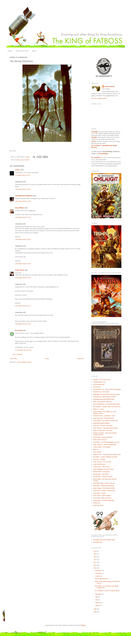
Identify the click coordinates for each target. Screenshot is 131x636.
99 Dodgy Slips (97, 542)
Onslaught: (94, 132)
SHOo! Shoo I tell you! (100, 439)
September (98, 594)
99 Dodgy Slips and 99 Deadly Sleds (103, 399)
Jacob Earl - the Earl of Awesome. (103, 425)
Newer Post (13, 358)
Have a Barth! (97, 452)
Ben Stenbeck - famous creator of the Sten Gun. (107, 406)
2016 (95, 551)
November (98, 573)
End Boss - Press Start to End (101, 379)
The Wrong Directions (101, 578)
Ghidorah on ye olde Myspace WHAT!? (104, 397)
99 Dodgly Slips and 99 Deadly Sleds (104, 540)
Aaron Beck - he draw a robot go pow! (104, 490)
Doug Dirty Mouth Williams (101, 423)
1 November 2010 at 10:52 (23, 189)
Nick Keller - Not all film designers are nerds (106, 442)
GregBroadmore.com (99, 382)
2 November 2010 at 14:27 (23, 217)
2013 (95, 559)
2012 (95, 562)
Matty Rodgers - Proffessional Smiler (104, 488)
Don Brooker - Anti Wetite (100, 474)
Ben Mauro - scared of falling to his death (105, 457)
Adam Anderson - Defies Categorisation (104, 444)
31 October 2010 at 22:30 (22, 175)
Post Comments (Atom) (24, 362)
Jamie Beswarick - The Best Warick (103, 418)
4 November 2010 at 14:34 (23, 278)
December (98, 570)
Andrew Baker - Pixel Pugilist (102, 447)
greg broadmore (25, 159)
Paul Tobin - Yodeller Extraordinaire (103, 486)
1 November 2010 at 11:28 (22, 201)
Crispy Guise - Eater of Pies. (101, 467)
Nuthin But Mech (98, 505)
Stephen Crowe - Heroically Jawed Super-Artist (107, 454)
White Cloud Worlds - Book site (102, 402)
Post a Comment (17, 354)
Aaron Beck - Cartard (99, 493)
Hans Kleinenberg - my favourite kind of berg (106, 404)
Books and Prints (22, 51)
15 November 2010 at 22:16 (23, 350)
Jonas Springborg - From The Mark (103, 469)
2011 (95, 565)
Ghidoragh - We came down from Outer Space (106, 394)
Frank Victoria (19, 270)
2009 (95, 609)
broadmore (17, 159)
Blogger (83, 625)
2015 (95, 554)
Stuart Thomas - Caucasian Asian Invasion (105, 428)
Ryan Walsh (18, 330)
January (97, 605)
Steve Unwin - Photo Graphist (102, 495)
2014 (95, 557)
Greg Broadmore (109, 86)
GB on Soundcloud (98, 384)
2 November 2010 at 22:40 (23, 239)
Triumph (94, 137)
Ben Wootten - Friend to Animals (102, 476)
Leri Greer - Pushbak (99, 459)
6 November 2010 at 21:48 (23, 324)
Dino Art (95, 449)
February (98, 602)
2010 (95, 568)
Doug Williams (19, 208)
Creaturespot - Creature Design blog (103, 500)
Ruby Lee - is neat (98, 409)
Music (34, 51)
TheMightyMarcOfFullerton (24, 196)
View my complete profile (98, 98)
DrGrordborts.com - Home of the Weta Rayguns (107, 389)
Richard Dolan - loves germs (101, 471)
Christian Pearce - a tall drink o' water (104, 416)
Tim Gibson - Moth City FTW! (102, 498)
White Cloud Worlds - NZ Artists (102, 430)
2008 (95, 612)
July (96, 597)
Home (10, 51)
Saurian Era (96, 503)
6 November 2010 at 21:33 (23, 306)
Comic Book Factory (99, 464)
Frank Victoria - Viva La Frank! (102, 462)
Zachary (17, 170)
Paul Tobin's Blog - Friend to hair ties (104, 483)
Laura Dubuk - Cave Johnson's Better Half (105, 420)
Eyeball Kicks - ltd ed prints (101, 392)
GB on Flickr (97, 387)
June (96, 600)
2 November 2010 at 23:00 (23, 264)
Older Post (80, 358)
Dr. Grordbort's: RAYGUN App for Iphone (107, 590)
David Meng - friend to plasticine (102, 437)
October (97, 576)
